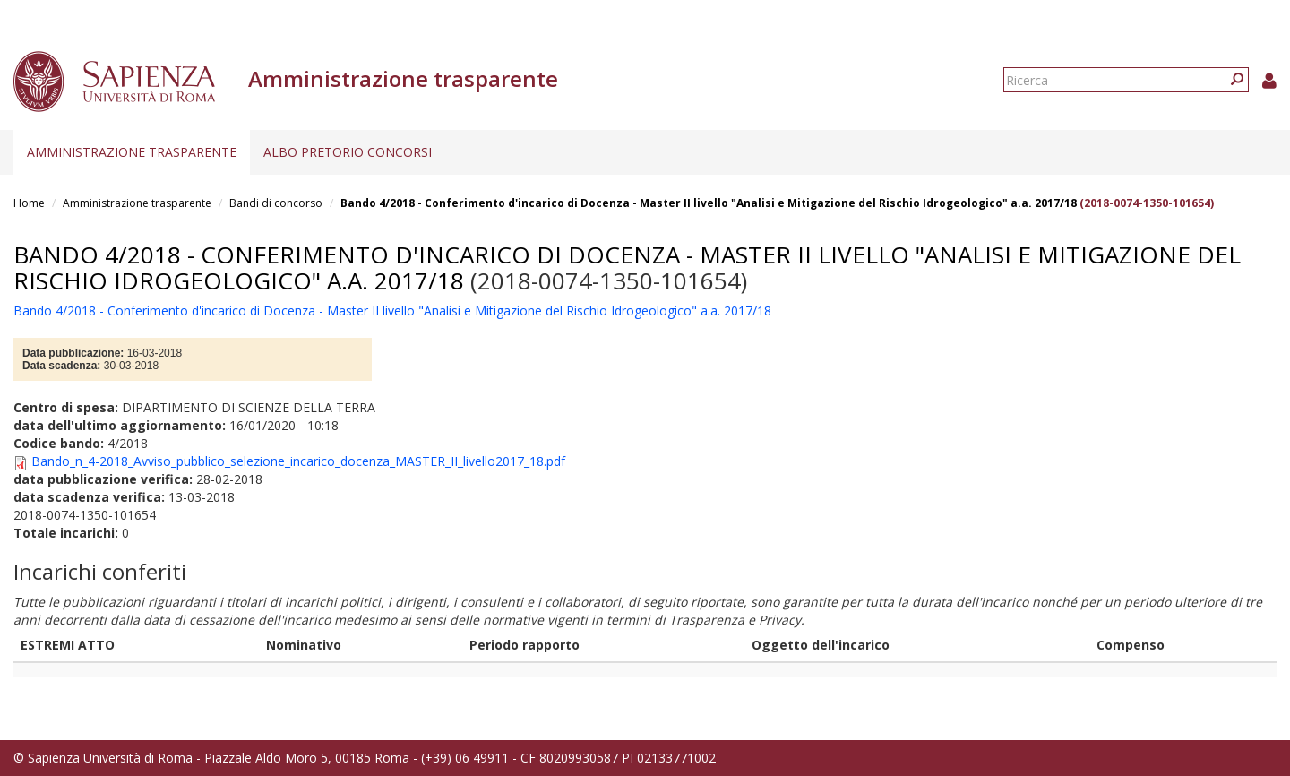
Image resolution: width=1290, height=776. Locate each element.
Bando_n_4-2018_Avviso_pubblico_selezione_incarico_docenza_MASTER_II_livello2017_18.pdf (298, 461)
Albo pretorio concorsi (347, 151)
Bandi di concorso (275, 203)
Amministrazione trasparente (131, 151)
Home (29, 203)
